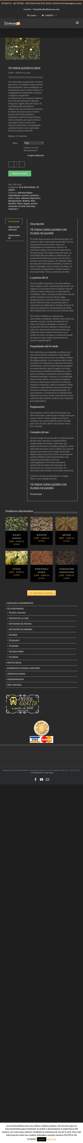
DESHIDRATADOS (15, 679)
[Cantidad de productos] (16, 164)
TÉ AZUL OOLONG (17, 613)
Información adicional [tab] (14, 228)
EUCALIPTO (16, 569)
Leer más (51, 1139)
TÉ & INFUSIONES (27, 187)
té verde (21, 206)
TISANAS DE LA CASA (19, 618)
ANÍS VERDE (66, 535)
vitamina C (13, 209)
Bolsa (15, 143)
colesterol (25, 198)
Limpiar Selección (36, 155)
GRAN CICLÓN (41, 535)
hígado (26, 203)
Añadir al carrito (19, 173)
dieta (33, 201)
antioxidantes (14, 195)
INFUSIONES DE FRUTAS (20, 624)
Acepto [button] (42, 1139)
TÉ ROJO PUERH (16, 651)
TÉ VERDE (13, 657)
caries (17, 198)
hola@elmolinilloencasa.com (46, 9)
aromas (25, 195)
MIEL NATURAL (14, 685)
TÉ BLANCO (14, 640)
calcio (11, 198)
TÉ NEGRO (13, 646)
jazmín (34, 203)
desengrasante (14, 201)
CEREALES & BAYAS (16, 674)
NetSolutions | (38, 773)
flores (20, 203)
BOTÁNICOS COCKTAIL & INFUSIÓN (23, 668)
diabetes (26, 201)
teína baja (30, 206)
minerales (12, 206)
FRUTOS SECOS (14, 662)
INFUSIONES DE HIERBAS (20, 629)
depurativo (35, 198)
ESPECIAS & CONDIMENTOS (20, 603)
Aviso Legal (48, 773)
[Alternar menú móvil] (77, 22)
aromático (34, 195)
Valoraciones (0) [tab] (14, 236)
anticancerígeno (25, 192)
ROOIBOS (13, 635)
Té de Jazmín (36, 494)
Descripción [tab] (13, 221)
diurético (12, 203)
